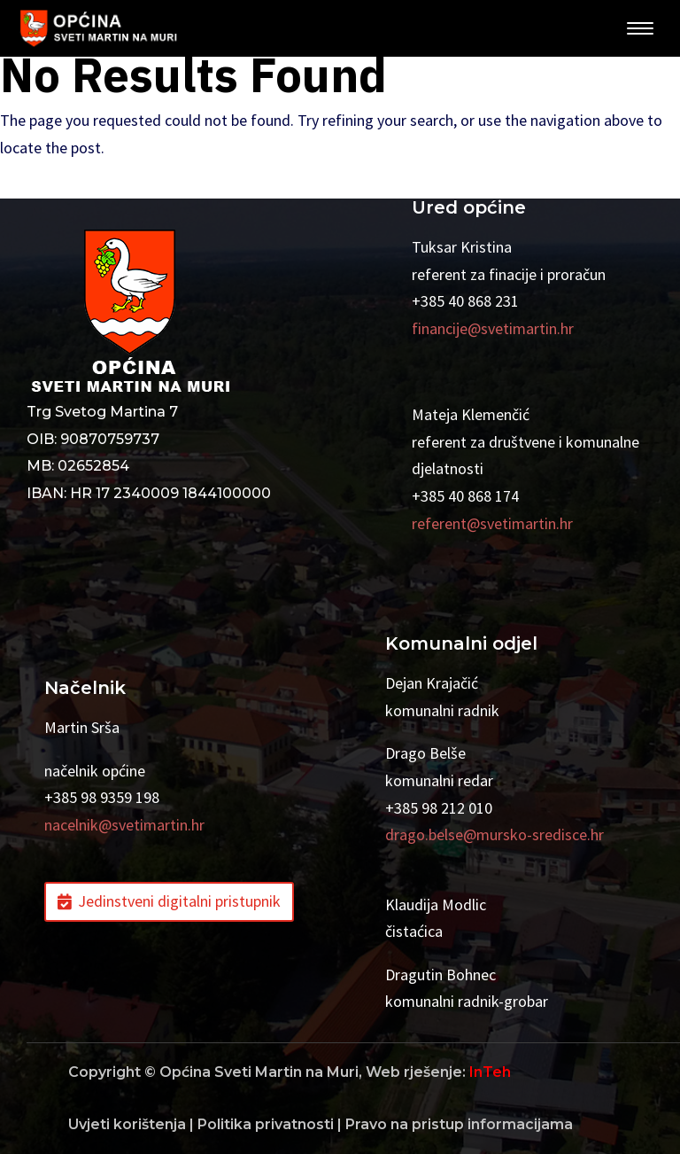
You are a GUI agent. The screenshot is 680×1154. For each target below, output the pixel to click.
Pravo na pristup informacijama (459, 1124)
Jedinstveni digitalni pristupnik (179, 901)
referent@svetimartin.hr (492, 523)
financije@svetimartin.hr (493, 328)
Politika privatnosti (265, 1124)
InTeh (490, 1072)
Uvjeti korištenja (127, 1124)
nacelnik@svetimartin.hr (124, 825)
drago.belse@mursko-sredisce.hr (494, 834)
